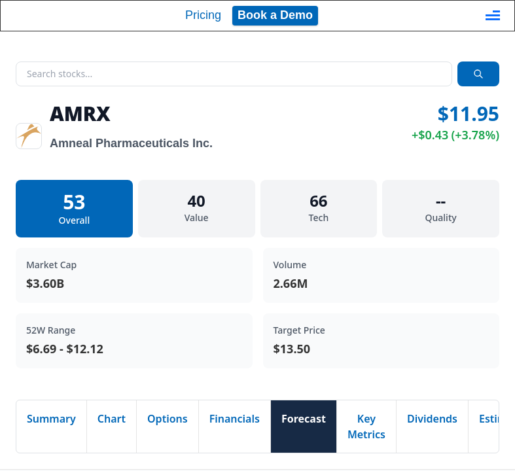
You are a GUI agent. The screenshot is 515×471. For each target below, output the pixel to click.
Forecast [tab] (303, 418)
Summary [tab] (51, 418)
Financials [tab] (234, 418)
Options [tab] (167, 418)
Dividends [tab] (432, 418)
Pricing (203, 15)
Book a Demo (275, 15)
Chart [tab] (112, 418)
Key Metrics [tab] (366, 426)
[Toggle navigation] (493, 15)
